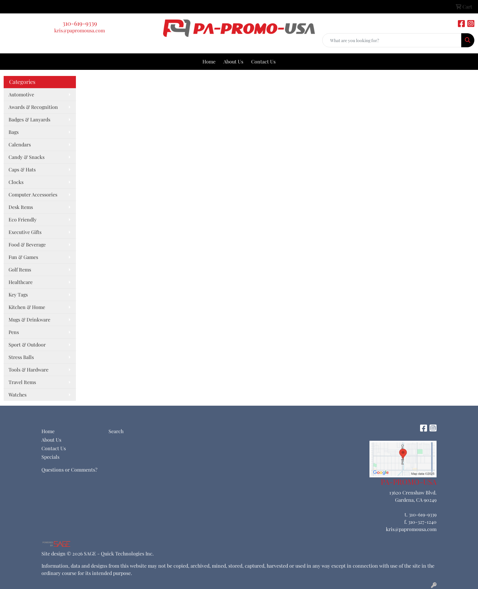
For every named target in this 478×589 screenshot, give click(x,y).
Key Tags (18, 294)
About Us (233, 61)
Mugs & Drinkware (29, 319)
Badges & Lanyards (29, 119)
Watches (18, 394)
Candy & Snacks (27, 157)
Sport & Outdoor (27, 344)
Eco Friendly (23, 219)
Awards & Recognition (33, 107)
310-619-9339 (79, 23)
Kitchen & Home (27, 307)
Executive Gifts (25, 232)
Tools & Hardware (28, 369)
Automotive (21, 94)
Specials (50, 457)
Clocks (16, 182)
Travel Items (22, 382)
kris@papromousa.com (79, 30)
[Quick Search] (392, 40)
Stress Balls (21, 357)
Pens (14, 332)
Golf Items (20, 269)
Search (116, 431)
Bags (14, 132)
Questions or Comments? (69, 469)
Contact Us (263, 61)
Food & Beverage (27, 244)
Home (209, 61)
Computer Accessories (33, 194)
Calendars (20, 144)
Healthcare (21, 282)
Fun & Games (23, 257)
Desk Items (21, 207)
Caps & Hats (22, 169)
